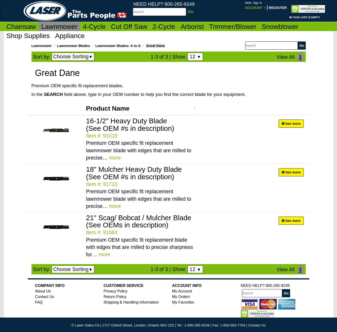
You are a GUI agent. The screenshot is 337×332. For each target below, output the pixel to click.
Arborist (192, 26)
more (115, 158)
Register (278, 8)
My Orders (181, 297)
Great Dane (155, 46)
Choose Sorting (73, 57)
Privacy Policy (116, 291)
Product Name (108, 108)
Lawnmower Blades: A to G (118, 46)
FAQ (39, 302)
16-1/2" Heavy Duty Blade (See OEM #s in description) (130, 124)
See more (291, 124)
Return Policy (115, 297)
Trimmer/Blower (232, 26)
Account (255, 5)
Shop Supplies (28, 36)
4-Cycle (94, 26)
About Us (43, 291)
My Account (182, 291)
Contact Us (44, 297)
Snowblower (280, 26)
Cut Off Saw (129, 26)
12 (195, 57)
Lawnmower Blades (73, 46)
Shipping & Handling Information (131, 302)
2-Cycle (164, 26)
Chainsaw (21, 26)
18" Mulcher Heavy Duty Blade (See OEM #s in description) (134, 173)
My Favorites (183, 302)
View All (285, 57)
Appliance (70, 36)
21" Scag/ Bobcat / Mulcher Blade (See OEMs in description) (138, 221)
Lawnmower (59, 26)
